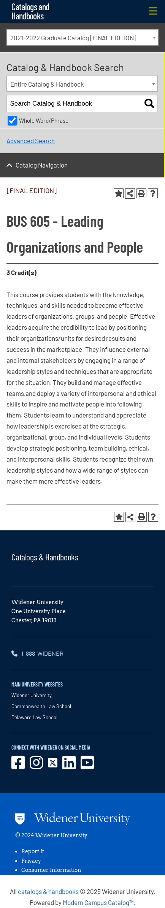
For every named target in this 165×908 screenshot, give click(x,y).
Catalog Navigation (42, 165)
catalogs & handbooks (48, 891)
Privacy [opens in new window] (31, 861)
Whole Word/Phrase (43, 120)
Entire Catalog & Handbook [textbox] (47, 84)
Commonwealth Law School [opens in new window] (41, 706)
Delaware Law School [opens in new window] (34, 717)
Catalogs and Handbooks (30, 11)
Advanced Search (30, 140)
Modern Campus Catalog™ (98, 902)
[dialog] (142, 885)
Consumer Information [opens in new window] (51, 870)
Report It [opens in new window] (32, 851)
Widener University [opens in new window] (31, 695)
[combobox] (82, 37)
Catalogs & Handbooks (44, 556)
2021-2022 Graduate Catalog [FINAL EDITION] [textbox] (73, 37)
